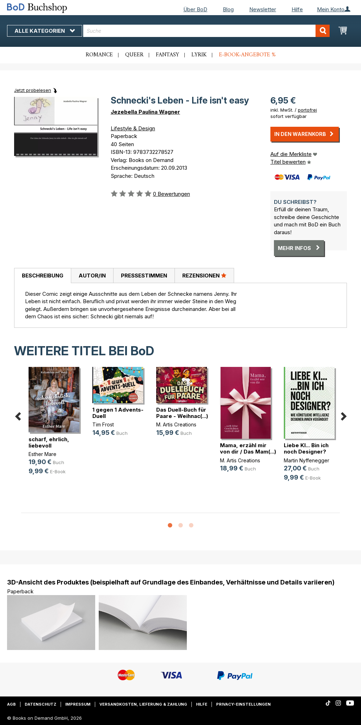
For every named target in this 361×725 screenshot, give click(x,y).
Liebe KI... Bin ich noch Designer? (306, 448)
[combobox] (206, 31)
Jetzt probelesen (32, 90)
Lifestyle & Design (133, 128)
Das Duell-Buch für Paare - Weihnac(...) (182, 412)
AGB (11, 704)
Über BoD (195, 9)
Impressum (78, 704)
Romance (99, 55)
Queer (134, 55)
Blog (228, 9)
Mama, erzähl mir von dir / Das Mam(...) (248, 448)
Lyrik (199, 55)
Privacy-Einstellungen (243, 704)
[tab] (42, 275)
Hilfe (297, 9)
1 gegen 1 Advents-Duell (117, 412)
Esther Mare (42, 454)
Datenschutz (40, 704)
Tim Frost (103, 424)
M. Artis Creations (176, 424)
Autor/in (92, 275)
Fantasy (167, 55)
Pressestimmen (144, 275)
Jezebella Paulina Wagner (145, 111)
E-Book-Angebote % (247, 55)
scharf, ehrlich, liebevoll (49, 442)
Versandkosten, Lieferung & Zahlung (143, 704)
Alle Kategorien (44, 30)
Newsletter (262, 9)
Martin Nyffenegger (306, 460)
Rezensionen (204, 275)
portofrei (307, 110)
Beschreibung (42, 275)
